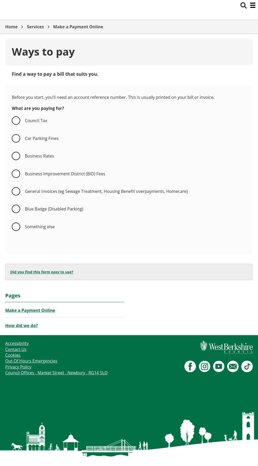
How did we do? (21, 325)
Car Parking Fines (42, 138)
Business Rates (39, 156)
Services (35, 27)
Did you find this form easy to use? (41, 271)
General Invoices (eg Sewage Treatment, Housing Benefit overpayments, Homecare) (106, 191)
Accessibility (17, 343)
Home (11, 27)
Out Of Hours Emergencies (31, 361)
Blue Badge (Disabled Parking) (54, 209)
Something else (40, 227)
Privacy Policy (18, 367)
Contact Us (15, 349)
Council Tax (36, 120)
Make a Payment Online (78, 27)
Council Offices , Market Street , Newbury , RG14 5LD (56, 373)
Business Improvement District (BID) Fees (65, 174)
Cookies (12, 355)
